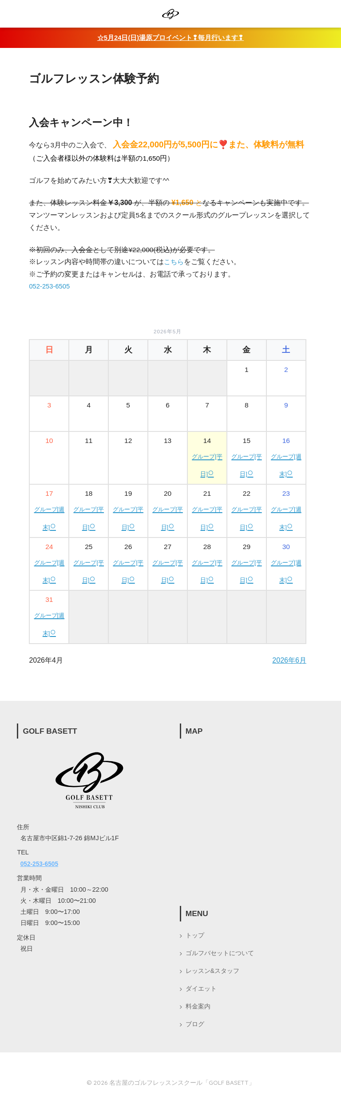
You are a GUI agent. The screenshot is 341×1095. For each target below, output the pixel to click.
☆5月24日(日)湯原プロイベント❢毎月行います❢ (170, 37)
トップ (195, 934)
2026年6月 (289, 660)
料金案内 (198, 1008)
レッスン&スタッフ (213, 971)
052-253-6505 (50, 285)
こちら (174, 261)
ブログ (195, 1026)
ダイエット (201, 989)
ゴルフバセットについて (220, 953)
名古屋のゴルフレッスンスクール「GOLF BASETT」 (182, 1085)
